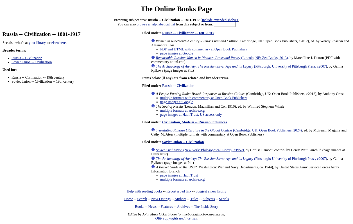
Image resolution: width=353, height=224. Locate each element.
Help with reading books (144, 191)
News (152, 206)
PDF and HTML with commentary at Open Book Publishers (203, 49)
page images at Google (176, 53)
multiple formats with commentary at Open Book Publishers (203, 98)
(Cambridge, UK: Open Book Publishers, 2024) (229, 130)
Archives (183, 206)
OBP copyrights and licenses (176, 218)
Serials (224, 199)
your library (37, 43)
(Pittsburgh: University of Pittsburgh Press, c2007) (241, 66)
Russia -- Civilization (26, 58)
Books (139, 206)
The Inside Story (206, 206)
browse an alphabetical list (156, 24)
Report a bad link (178, 191)
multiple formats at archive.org (182, 110)
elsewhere (58, 43)
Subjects (209, 199)
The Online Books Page (176, 9)
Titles (194, 199)
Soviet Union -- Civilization (31, 62)
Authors (180, 199)
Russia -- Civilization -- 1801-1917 (188, 33)
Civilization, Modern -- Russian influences (194, 122)
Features (167, 206)
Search (142, 199)
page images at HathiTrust (179, 175)
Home (128, 199)
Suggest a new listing (211, 191)
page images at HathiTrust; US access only (191, 114)
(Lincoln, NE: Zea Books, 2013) (222, 58)
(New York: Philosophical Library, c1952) (200, 150)
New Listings (161, 199)
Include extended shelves (220, 20)
